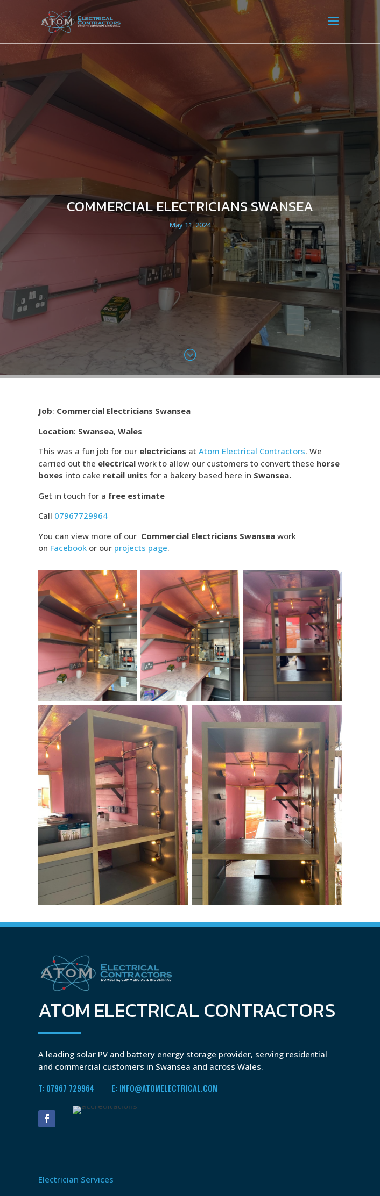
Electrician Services (76, 1144)
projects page (140, 547)
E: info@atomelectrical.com (164, 1053)
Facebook (68, 547)
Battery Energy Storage (83, 1176)
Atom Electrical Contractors (252, 451)
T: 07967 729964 (66, 1053)
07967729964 (81, 515)
